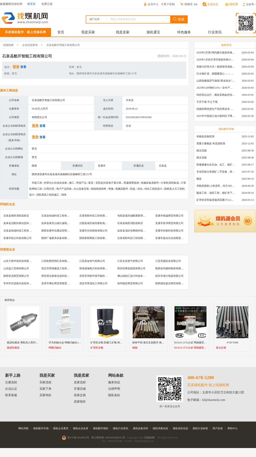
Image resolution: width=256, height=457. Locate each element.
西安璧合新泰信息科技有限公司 (59, 275)
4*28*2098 (232, 342)
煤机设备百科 (140, 428)
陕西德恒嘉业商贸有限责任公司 (173, 283)
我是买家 (88, 32)
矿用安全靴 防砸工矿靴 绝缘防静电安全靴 (114, 342)
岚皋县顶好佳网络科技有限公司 (135, 230)
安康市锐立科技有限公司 (17, 238)
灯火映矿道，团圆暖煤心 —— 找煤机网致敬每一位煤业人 (215, 73)
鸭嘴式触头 (55, 347)
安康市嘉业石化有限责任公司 (172, 238)
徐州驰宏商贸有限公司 (130, 283)
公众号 (251, 4)
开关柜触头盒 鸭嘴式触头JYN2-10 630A (71, 342)
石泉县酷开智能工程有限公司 (63, 45)
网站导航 (23, 428)
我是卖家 (122, 32)
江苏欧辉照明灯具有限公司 (56, 260)
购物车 (186, 4)
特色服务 (184, 32)
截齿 (199, 178)
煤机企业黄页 (60, 428)
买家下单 (45, 388)
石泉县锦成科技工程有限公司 (58, 215)
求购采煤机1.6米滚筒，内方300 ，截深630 (215, 185)
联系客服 (11, 395)
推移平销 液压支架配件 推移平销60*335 (154, 342)
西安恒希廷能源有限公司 (131, 268)
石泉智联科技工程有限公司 (94, 215)
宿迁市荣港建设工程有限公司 (58, 268)
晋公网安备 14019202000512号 (108, 437)
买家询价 (45, 395)
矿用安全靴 (96, 347)
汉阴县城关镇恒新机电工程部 (96, 223)
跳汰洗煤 (201, 150)
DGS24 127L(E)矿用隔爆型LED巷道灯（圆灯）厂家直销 (205, 342)
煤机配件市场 (41, 428)
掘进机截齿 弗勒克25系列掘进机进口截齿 (30, 342)
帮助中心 (232, 428)
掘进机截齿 (13, 347)
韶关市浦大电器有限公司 (169, 275)
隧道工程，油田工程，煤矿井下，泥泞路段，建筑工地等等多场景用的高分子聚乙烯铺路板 (215, 192)
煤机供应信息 (180, 428)
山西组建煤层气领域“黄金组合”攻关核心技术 (215, 80)
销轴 (134, 347)
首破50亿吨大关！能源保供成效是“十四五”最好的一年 (215, 66)
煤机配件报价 (100, 428)
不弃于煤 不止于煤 (207, 101)
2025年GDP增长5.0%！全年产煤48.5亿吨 (215, 87)
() (195, 4)
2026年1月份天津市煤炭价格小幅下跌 (215, 59)
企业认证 (11, 388)
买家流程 (45, 382)
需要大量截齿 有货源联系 (210, 143)
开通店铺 (80, 388)
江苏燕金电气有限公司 (92, 260)
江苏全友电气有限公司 (130, 260)
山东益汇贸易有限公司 (16, 268)
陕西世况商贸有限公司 (16, 275)
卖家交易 (80, 395)
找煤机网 (8, 45)
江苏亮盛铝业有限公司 (168, 260)
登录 (16, 67)
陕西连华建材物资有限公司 (170, 268)
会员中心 (151, 4)
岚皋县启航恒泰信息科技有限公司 (22, 223)
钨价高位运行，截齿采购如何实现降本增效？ (215, 94)
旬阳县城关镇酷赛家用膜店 (132, 215)
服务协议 (114, 382)
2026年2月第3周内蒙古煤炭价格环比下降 (215, 52)
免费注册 (46, 4)
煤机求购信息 (160, 428)
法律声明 (114, 388)
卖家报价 (80, 401)
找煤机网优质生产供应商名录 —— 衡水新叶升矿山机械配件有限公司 (215, 108)
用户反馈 (217, 428)
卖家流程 (80, 382)
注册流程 (11, 382)
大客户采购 (168, 4)
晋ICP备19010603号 (78, 437)
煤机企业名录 (80, 428)
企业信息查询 (30, 45)
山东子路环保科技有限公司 (18, 260)
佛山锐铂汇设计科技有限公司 (134, 275)
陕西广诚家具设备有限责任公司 (59, 238)
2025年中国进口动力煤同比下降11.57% (215, 115)
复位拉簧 (221, 347)
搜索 (179, 19)
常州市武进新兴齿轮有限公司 (20, 283)
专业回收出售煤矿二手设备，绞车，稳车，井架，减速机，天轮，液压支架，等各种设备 (215, 171)
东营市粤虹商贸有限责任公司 (58, 283)
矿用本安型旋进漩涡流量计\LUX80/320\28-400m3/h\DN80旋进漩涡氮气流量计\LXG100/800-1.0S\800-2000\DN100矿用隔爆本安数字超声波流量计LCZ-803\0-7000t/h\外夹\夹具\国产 (215, 199)
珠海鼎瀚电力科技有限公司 (94, 268)
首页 (60, 32)
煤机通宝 (153, 32)
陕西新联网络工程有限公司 (94, 238)
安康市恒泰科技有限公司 (169, 230)
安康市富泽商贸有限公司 (169, 223)
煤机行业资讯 (120, 428)
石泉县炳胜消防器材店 (16, 215)
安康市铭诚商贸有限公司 (169, 215)
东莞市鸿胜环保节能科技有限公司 (98, 275)
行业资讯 (215, 32)
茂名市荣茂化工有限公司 (93, 283)
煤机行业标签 (200, 428)
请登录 (31, 4)
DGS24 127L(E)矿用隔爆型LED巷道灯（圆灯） (190, 347)
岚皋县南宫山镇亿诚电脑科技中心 (60, 223)
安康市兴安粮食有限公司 (93, 230)
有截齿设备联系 (205, 136)
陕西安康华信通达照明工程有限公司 (61, 230)
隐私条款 (114, 395)
